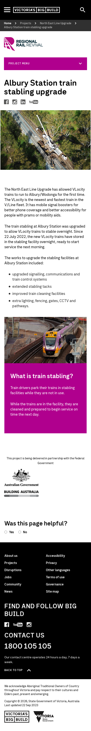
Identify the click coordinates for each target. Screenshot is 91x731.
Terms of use (55, 577)
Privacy (51, 563)
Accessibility (55, 555)
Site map (52, 591)
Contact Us (24, 635)
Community (12, 584)
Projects (10, 563)
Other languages (58, 570)
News (8, 591)
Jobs (8, 577)
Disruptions (12, 570)
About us (10, 555)
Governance (55, 584)
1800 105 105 (27, 646)
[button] (45, 63)
